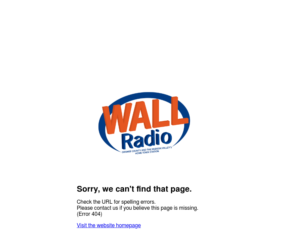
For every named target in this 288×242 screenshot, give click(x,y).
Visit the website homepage (109, 225)
